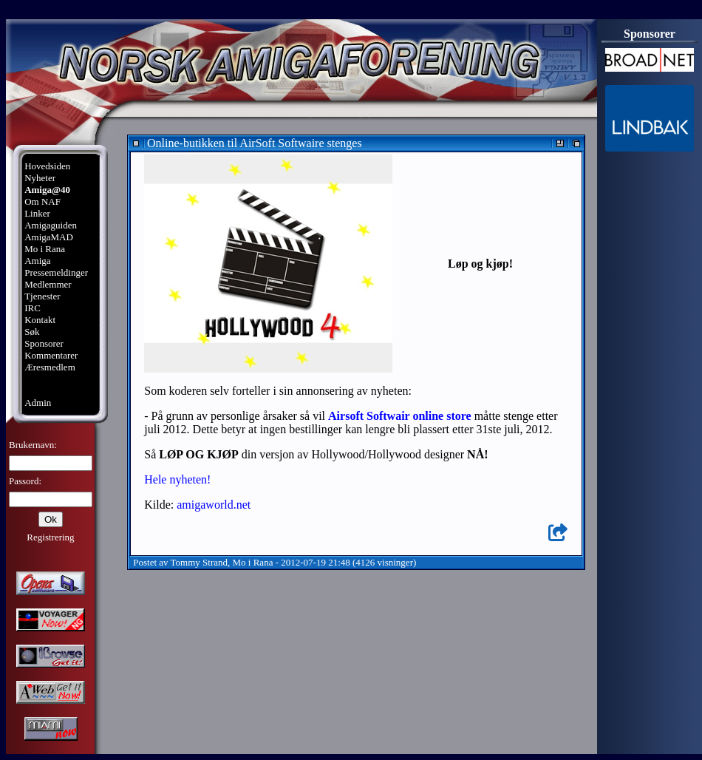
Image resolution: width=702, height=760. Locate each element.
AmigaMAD (48, 236)
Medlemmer (48, 284)
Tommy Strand (199, 562)
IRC (32, 307)
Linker (37, 213)
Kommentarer (51, 355)
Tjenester (42, 296)
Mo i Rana (44, 248)
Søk (31, 331)
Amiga (37, 260)
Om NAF (42, 201)
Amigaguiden (50, 225)
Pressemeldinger (56, 272)
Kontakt (39, 319)
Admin (37, 402)
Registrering (50, 537)
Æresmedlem (49, 367)
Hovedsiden (47, 166)
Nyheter (39, 177)
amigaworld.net (214, 504)
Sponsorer (44, 343)
